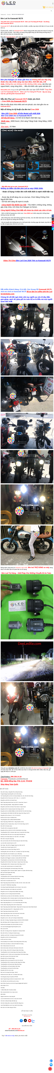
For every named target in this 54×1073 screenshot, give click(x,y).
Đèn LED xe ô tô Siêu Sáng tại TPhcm (8, 1007)
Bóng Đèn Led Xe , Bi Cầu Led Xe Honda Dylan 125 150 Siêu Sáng (14, 954)
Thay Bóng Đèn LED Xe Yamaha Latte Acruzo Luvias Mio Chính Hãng (15, 832)
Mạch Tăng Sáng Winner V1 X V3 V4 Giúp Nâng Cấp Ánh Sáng (14, 902)
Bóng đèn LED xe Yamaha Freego (8, 958)
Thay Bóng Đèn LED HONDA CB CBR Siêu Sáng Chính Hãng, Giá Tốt (15, 813)
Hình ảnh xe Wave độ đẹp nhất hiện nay (9, 1000)
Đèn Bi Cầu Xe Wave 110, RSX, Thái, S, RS (10, 915)
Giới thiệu (3, 987)
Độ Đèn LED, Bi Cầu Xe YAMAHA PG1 (9, 817)
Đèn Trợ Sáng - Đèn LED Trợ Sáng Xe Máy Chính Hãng (12, 950)
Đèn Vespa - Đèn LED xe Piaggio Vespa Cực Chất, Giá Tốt (13, 845)
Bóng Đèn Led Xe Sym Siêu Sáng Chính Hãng (10, 878)
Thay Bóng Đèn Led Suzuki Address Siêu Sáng (10, 966)
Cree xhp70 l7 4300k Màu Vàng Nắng (8, 884)
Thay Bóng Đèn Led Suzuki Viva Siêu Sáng (9, 968)
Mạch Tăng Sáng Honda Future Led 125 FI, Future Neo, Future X (14, 802)
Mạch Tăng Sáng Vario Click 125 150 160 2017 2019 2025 (12, 913)
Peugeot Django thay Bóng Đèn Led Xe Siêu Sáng (11, 793)
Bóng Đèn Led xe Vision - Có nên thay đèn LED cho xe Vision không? (15, 855)
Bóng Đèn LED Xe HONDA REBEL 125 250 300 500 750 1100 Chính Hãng (16, 811)
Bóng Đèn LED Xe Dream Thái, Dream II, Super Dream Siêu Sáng (14, 862)
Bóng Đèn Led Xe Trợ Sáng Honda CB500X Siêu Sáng (12, 891)
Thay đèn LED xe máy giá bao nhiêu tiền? (9, 828)
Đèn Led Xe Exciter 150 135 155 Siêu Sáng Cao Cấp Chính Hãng (14, 840)
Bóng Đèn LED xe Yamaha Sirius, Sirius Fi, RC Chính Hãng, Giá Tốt (14, 823)
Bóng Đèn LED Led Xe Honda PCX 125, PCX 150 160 (12, 960)
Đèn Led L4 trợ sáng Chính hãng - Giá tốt (9, 972)
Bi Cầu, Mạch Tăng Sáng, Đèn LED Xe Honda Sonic (11, 904)
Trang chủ (3, 14)
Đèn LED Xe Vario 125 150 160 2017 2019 (9, 956)
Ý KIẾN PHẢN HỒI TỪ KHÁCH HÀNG (8, 989)
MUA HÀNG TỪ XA (5, 985)
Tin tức (8, 14)
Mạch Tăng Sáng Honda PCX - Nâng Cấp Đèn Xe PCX (12, 909)
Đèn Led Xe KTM (4, 928)
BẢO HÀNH (3, 994)
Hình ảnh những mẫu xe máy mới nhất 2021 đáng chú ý (12, 1003)
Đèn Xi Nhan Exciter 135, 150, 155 (8, 945)
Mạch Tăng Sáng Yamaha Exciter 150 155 (9, 911)
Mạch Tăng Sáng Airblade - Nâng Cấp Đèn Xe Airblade (12, 804)
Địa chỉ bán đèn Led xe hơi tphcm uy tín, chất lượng (11, 853)
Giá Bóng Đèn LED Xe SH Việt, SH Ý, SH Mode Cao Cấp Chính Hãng (15, 851)
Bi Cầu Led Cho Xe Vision (6, 939)
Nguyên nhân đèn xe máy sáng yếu (8, 996)
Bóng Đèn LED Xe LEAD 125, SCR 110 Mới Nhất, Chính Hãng (13, 830)
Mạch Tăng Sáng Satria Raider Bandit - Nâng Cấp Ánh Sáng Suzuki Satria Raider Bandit (19, 906)
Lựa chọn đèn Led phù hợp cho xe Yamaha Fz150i (11, 866)
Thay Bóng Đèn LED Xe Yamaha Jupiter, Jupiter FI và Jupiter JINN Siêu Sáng (16, 870)
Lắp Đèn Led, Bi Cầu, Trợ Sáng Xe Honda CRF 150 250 (12, 935)
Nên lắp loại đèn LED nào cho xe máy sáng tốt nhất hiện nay (13, 834)
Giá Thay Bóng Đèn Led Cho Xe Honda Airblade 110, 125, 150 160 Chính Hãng (17, 795)
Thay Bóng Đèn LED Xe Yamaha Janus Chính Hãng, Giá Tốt (13, 864)
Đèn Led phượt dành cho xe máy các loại (9, 992)
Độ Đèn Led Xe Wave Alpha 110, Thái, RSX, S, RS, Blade (12, 836)
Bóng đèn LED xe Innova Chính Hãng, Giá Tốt (10, 849)
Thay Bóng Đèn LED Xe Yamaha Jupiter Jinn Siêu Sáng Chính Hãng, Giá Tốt (16, 898)
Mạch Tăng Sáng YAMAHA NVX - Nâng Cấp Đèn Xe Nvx (12, 821)
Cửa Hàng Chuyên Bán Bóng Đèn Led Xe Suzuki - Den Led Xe (13, 887)
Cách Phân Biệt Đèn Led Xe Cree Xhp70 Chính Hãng (11, 1005)
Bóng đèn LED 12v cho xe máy (7, 970)
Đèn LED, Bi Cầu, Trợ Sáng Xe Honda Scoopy (10, 933)
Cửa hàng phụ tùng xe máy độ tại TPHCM (9, 976)
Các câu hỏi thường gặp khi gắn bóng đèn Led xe (11, 926)
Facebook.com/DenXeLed (18, 779)
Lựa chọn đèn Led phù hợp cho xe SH (8, 843)
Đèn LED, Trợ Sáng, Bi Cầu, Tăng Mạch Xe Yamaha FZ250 (13, 930)
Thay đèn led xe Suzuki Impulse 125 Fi (8, 847)
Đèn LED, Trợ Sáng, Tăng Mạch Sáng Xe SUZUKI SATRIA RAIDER (14, 920)
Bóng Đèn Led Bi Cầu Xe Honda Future (9, 800)
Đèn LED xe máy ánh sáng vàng (7, 838)
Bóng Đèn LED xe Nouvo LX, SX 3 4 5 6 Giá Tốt (10, 815)
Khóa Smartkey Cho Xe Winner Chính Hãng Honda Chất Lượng (14, 941)
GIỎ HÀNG (49, 7)
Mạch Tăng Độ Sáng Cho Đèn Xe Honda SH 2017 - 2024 (12, 978)
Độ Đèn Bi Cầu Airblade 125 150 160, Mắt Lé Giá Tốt (11, 924)
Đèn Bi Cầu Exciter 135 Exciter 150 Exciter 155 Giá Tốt (12, 947)
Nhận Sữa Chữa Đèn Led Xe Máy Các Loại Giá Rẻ (11, 889)
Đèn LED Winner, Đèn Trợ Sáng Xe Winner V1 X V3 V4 (12, 922)
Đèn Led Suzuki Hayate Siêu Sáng (8, 872)
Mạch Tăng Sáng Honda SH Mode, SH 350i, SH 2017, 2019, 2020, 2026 (15, 882)
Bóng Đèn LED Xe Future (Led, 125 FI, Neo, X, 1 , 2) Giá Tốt (13, 798)
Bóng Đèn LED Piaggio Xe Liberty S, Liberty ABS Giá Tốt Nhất (13, 857)
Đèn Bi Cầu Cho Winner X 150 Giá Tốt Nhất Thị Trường (12, 943)
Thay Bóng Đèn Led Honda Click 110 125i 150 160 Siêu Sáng (13, 860)
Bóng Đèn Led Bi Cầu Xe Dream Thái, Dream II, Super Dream (13, 806)
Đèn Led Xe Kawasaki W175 (18, 14)
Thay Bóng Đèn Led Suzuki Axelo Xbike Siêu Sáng (11, 964)
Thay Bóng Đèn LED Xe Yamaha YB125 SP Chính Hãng (12, 876)
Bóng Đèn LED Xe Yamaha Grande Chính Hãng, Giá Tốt (12, 809)
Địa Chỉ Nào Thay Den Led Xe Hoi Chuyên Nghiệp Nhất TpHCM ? (14, 983)
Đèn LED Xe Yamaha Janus (6, 825)
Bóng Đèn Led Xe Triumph (6, 874)
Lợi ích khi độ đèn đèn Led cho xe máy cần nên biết (11, 998)
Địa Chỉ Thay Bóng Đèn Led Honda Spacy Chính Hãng (12, 868)
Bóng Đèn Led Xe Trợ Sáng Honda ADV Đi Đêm (10, 893)
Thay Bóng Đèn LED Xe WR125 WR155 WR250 (10, 819)
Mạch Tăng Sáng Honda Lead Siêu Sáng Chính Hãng (11, 900)
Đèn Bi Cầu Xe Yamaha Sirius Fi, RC (8, 880)
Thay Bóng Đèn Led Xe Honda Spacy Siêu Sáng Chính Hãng (13, 952)
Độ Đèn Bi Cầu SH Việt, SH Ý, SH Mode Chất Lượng (11, 974)
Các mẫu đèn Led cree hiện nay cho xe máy (10, 981)
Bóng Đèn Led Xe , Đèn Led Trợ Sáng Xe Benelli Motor (12, 917)
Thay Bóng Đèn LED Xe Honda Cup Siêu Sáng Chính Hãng (13, 962)
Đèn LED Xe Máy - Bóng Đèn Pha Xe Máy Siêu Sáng (11, 791)
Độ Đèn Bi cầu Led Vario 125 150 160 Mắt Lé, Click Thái (12, 895)
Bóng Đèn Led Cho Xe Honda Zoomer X (9, 937)
